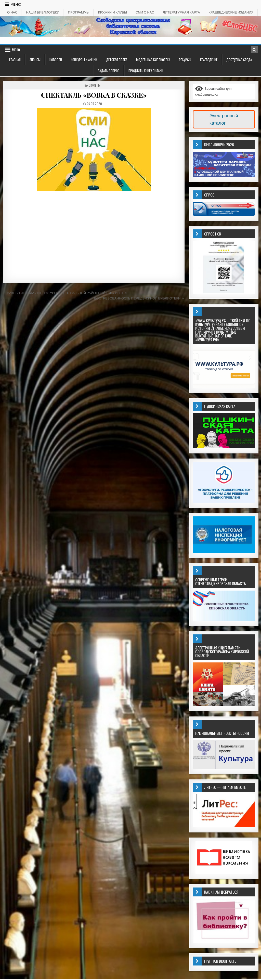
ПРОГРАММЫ (79, 12)
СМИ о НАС (145, 12)
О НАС (12, 12)
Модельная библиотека (153, 59)
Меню (15, 4)
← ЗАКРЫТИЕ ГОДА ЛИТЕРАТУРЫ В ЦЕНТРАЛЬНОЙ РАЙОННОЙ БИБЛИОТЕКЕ (66, 293)
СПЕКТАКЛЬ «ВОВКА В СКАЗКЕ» (94, 94)
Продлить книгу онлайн (145, 70)
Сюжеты (94, 85)
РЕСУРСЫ (185, 59)
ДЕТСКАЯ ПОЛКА (116, 59)
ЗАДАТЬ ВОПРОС (109, 70)
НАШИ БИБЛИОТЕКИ (42, 12)
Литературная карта (181, 12)
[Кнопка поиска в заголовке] (254, 49)
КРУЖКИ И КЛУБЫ (112, 12)
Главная (15, 59)
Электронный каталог (224, 119)
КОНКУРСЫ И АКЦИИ (84, 59)
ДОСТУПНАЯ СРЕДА (239, 59)
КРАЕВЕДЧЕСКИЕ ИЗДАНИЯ (231, 12)
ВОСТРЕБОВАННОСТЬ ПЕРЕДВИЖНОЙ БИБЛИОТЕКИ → (139, 298)
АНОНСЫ (35, 59)
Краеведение (208, 59)
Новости (55, 59)
